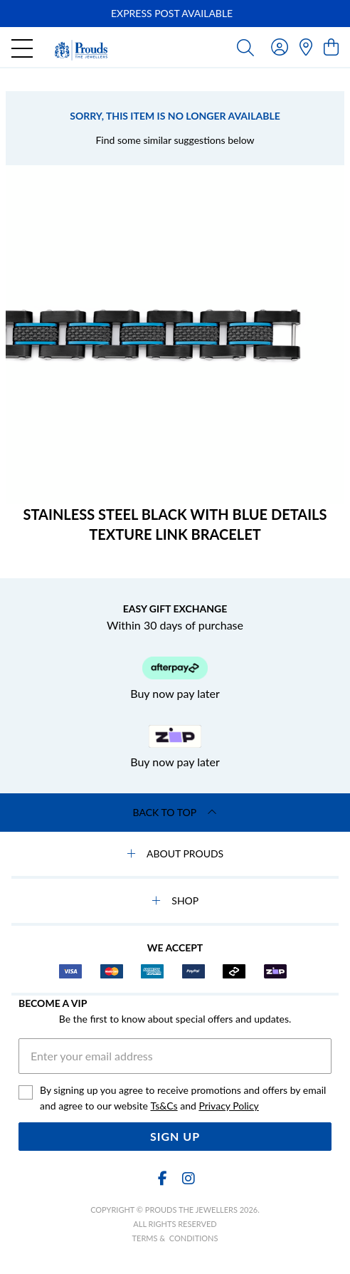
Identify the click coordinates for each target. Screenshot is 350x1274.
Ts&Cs (163, 1106)
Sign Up (175, 1136)
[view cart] (331, 46)
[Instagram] (187, 1178)
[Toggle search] (245, 47)
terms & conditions (175, 1238)
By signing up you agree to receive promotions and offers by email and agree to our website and (183, 1099)
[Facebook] (162, 1178)
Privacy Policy (228, 1106)
